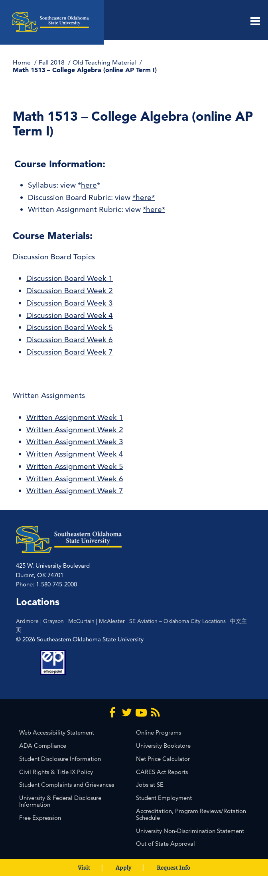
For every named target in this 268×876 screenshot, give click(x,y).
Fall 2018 (52, 62)
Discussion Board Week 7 (69, 352)
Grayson (53, 621)
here (89, 185)
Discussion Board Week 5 (69, 327)
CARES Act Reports (162, 772)
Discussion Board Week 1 (69, 278)
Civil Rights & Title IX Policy (56, 772)
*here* (143, 197)
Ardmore (27, 621)
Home (22, 62)
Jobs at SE (150, 784)
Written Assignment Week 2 (74, 429)
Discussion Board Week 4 (69, 315)
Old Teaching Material (105, 62)
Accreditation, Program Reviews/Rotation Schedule (191, 814)
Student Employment (164, 798)
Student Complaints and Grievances (66, 784)
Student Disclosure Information (60, 758)
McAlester (112, 621)
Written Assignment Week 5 (74, 466)
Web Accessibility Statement (56, 732)
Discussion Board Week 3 (69, 303)
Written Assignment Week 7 (74, 490)
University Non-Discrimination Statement (190, 831)
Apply (123, 867)
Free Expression (40, 817)
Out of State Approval (165, 843)
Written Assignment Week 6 (74, 478)
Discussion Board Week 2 (69, 290)
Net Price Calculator (163, 758)
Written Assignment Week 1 (74, 417)
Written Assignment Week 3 (74, 441)
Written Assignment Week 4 (74, 454)
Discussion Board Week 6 (69, 339)
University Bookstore (163, 745)
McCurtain (81, 621)
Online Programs (158, 732)
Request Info (173, 867)
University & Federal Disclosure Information (60, 801)
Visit (84, 867)
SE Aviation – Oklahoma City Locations (177, 621)
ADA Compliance (42, 745)
